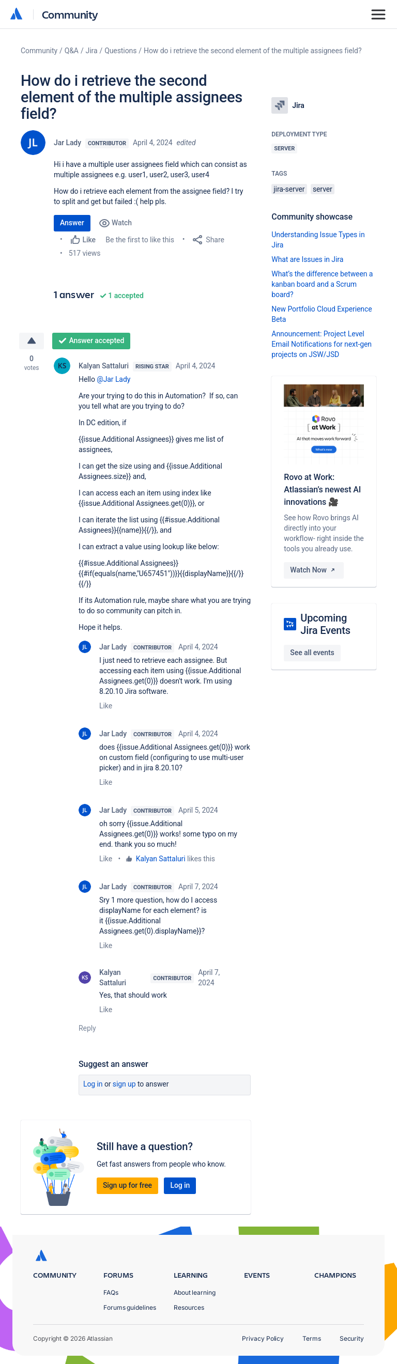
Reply (87, 1028)
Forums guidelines (129, 1307)
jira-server (288, 189)
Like (105, 706)
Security (352, 1338)
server (322, 189)
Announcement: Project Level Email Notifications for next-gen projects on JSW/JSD (321, 344)
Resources (189, 1307)
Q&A (72, 51)
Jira (92, 51)
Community (70, 14)
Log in (93, 1084)
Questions (120, 51)
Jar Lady (67, 142)
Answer (72, 223)
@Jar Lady (113, 379)
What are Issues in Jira (307, 259)
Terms (311, 1338)
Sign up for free (127, 1185)
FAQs (110, 1292)
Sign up (124, 1084)
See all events (312, 652)
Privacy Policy (263, 1338)
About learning (195, 1292)
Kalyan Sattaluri (104, 366)
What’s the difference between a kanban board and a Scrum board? (322, 284)
